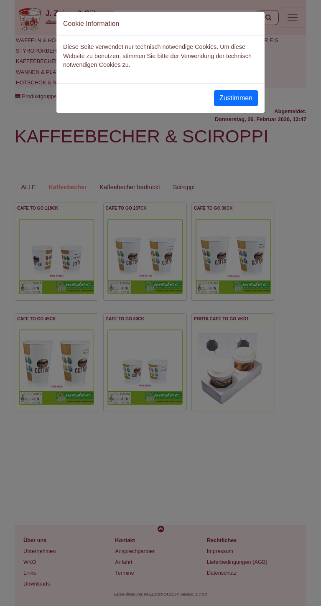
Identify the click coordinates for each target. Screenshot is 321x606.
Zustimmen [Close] (235, 97)
